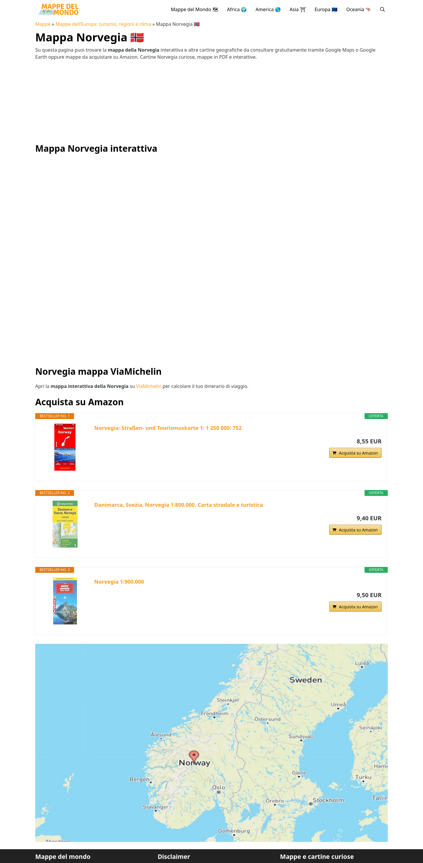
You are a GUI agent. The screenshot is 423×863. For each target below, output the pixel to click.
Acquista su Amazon (358, 453)
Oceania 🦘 (358, 9)
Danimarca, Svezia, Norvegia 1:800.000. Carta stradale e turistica (178, 504)
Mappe (43, 24)
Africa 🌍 (237, 9)
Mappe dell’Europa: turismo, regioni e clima (103, 24)
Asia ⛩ (298, 9)
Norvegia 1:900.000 (119, 581)
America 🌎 (268, 9)
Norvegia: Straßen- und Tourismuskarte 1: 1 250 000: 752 (168, 427)
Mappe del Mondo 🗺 (194, 9)
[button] (382, 9)
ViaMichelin (148, 386)
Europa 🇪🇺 (326, 9)
